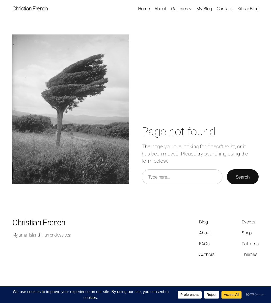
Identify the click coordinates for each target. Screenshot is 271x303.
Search (243, 177)
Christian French (30, 8)
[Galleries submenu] (190, 8)
